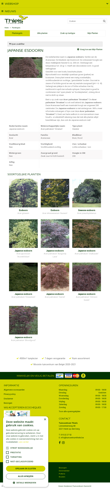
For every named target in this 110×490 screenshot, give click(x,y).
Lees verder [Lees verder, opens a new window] (24, 442)
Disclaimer (8, 399)
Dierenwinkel (64, 471)
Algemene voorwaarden (14, 390)
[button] (25, 482)
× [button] (45, 419)
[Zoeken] (87, 21)
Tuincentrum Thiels (68, 423)
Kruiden (62, 477)
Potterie (62, 474)
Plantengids (17, 33)
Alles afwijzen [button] (25, 476)
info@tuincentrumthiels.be (72, 437)
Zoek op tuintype (67, 33)
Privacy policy (10, 394)
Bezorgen (8, 403)
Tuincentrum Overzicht (82, 486)
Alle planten (42, 33)
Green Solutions (64, 486)
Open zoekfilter (16, 44)
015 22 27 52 (66, 435)
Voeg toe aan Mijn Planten (91, 49)
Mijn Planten (93, 33)
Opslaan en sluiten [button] (25, 468)
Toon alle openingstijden (69, 411)
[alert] (25, 451)
